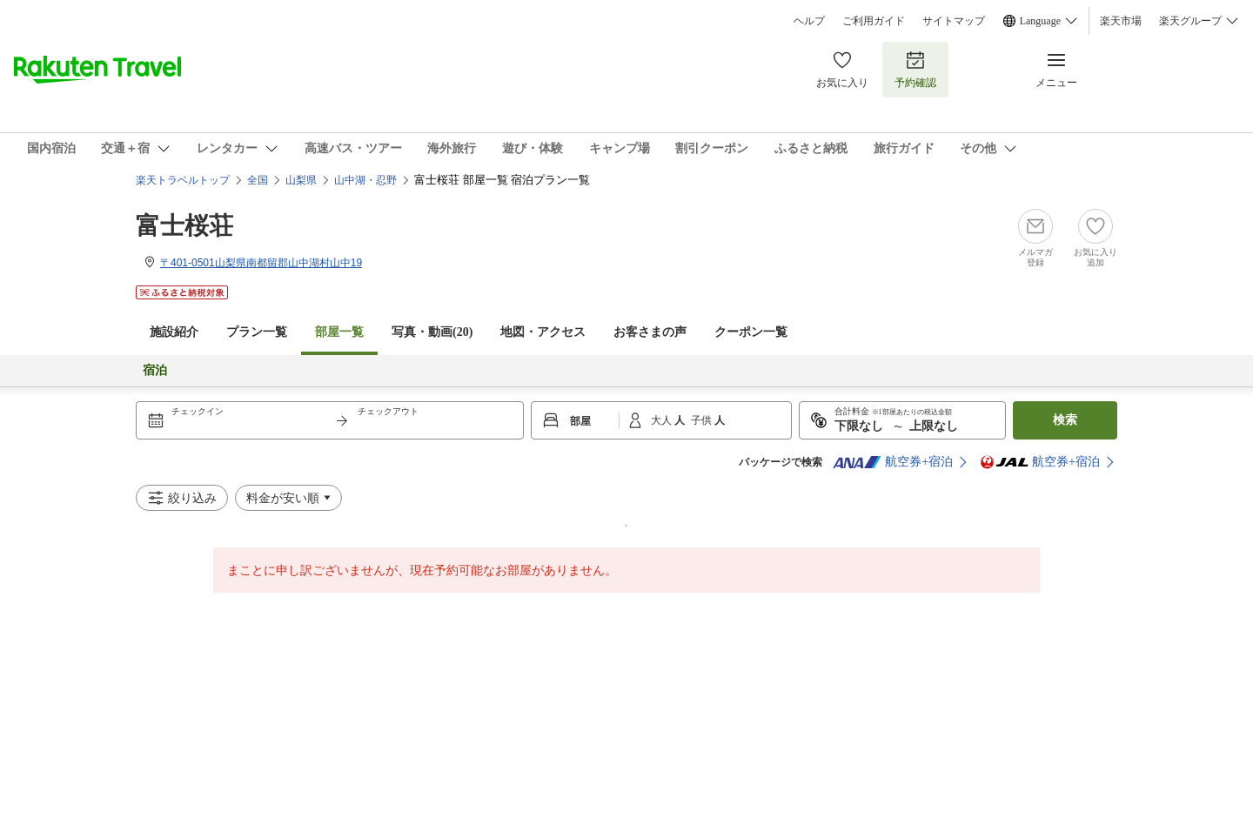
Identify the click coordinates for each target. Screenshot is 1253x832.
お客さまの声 (650, 332)
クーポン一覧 (750, 332)
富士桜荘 (184, 225)
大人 (662, 420)
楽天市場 (1121, 21)
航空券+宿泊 (893, 462)
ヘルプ (809, 21)
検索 (1065, 419)
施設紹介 (174, 332)
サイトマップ (953, 21)
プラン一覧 (256, 332)
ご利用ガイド (873, 21)
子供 (702, 420)
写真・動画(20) (432, 332)
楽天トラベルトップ (183, 180)
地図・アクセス (543, 332)
